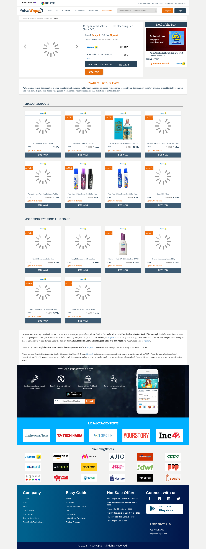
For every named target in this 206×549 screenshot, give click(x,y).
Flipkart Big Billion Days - (119, 509)
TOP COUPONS (93, 11)
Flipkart (114, 35)
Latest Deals (71, 514)
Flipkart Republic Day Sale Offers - (123, 513)
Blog (25, 502)
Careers (69, 510)
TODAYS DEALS (80, 11)
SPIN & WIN (48, 3)
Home (68, 498)
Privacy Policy (28, 514)
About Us (26, 498)
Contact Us (160, 524)
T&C (88, 58)
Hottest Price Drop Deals (76, 518)
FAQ (25, 506)
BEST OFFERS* (107, 11)
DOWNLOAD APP (180, 3)
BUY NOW (94, 72)
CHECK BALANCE (144, 3)
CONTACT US (168, 3)
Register (167, 11)
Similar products (36, 103)
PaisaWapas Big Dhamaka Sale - (122, 498)
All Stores (70, 502)
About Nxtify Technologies (33, 522)
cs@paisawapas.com (159, 534)
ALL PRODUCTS (52, 11)
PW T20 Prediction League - (121, 517)
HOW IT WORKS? (157, 3)
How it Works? (29, 510)
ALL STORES (66, 11)
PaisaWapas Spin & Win (117, 521)
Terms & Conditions (31, 518)
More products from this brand (47, 219)
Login (180, 11)
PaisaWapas (95, 545)
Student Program (73, 522)
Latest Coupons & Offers (76, 506)
